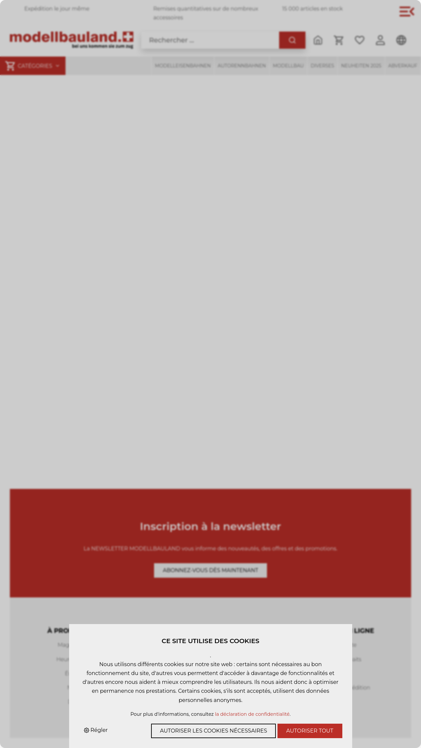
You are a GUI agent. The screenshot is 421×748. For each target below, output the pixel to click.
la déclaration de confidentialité (252, 714)
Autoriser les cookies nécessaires (213, 731)
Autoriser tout (309, 731)
